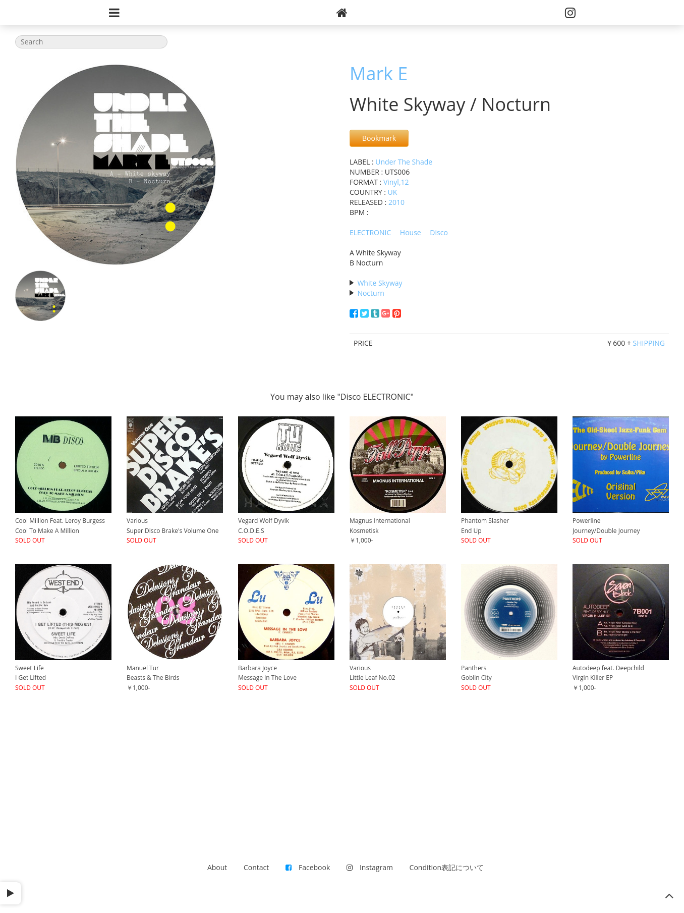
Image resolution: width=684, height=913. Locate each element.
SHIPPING (649, 343)
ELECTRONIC (370, 232)
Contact (256, 867)
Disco (439, 232)
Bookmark (379, 138)
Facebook (308, 867)
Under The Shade (403, 162)
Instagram (370, 867)
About (217, 867)
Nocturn (370, 293)
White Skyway (379, 283)
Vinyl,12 (396, 182)
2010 (396, 202)
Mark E (379, 73)
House (410, 232)
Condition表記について (447, 867)
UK (392, 192)
